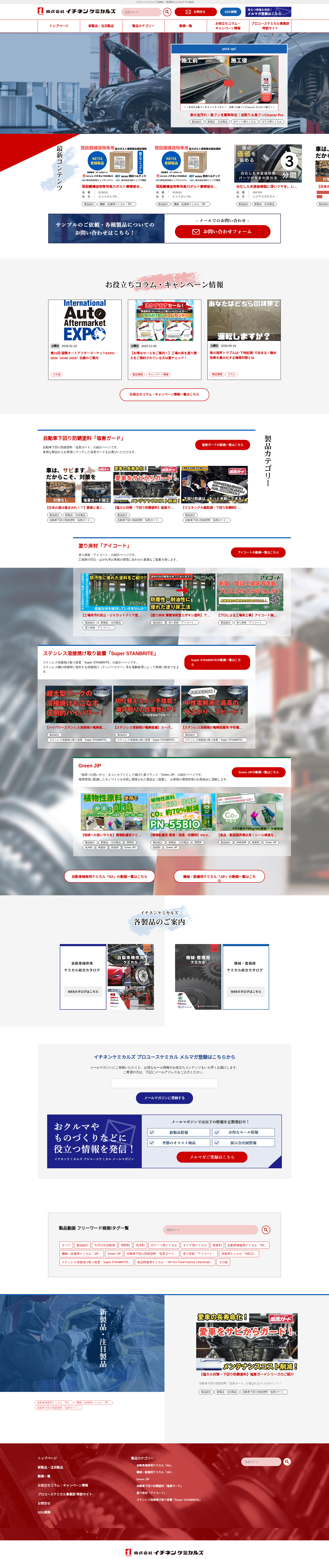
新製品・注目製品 (101, 26)
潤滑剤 (130, 842)
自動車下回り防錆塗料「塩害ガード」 (71, 520)
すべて (66, 1245)
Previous (200, 222)
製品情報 (138, 374)
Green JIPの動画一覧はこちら (259, 772)
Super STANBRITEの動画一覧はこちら (216, 662)
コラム (231, 374)
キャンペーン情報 (158, 374)
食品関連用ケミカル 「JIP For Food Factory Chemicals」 (175, 1262)
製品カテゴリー (143, 26)
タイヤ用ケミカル (195, 1245)
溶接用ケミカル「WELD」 (238, 1253)
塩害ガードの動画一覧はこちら (222, 445)
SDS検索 (231, 12)
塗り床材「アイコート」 (99, 627)
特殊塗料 (241, 842)
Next (208, 222)
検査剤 (102, 847)
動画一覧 (185, 26)
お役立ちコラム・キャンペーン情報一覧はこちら (164, 394)
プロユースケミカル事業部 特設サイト (65, 1494)
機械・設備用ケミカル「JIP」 (117, 204)
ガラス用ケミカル (272, 121)
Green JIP (130, 847)
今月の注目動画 (104, 1245)
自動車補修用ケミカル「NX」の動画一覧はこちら (109, 877)
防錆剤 (115, 847)
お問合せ (196, 12)
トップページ (58, 26)
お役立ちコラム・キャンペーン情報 (228, 26)
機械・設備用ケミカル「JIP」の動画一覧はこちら (219, 879)
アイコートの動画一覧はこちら (258, 552)
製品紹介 (197, 121)
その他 (56, 374)
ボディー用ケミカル (244, 121)
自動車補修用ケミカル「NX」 (247, 1245)
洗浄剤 (89, 847)
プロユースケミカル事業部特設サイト (270, 26)
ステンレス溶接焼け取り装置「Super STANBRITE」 (79, 739)
